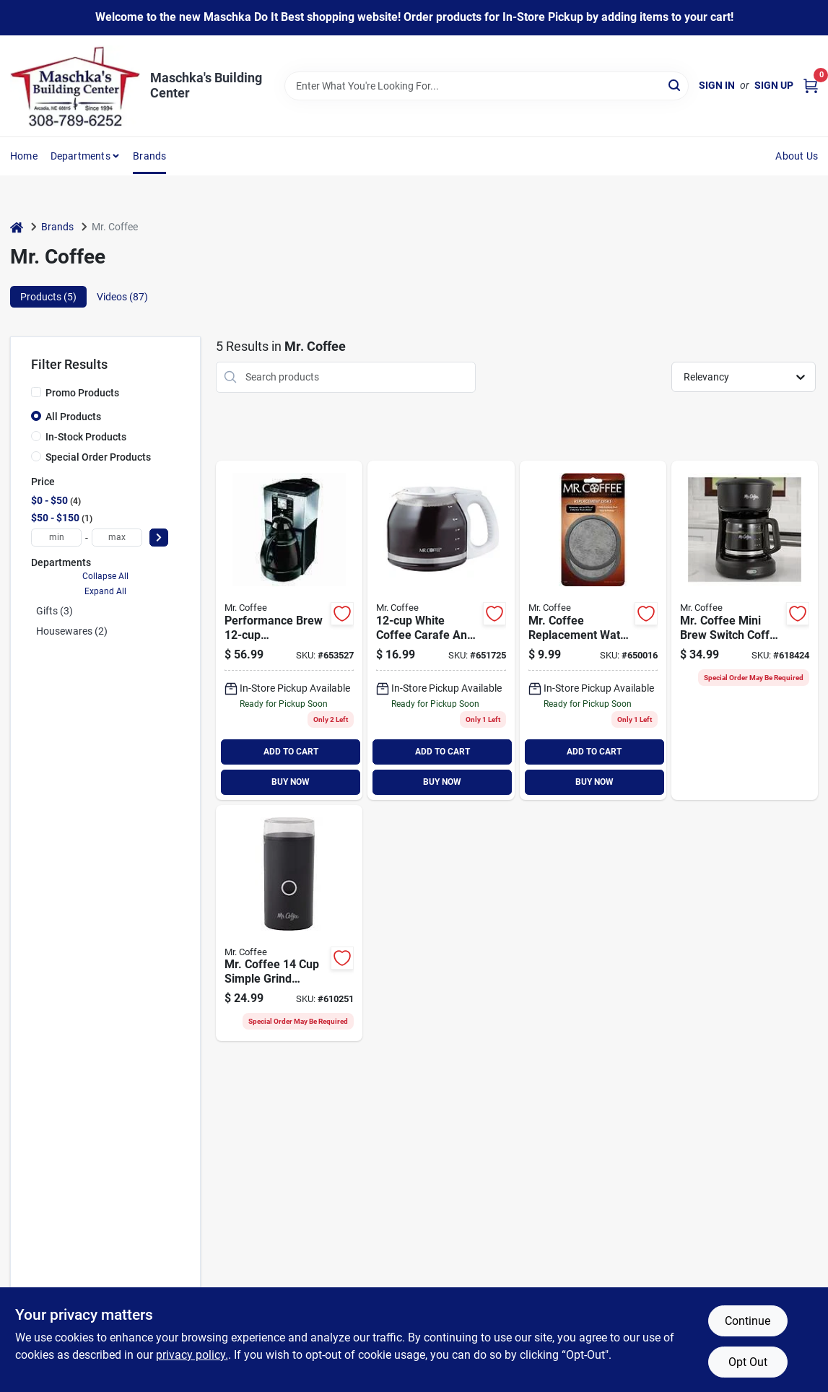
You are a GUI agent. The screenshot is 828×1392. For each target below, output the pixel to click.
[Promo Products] (36, 392)
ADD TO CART (290, 752)
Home (24, 156)
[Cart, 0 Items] (810, 85)
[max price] (117, 537)
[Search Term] (486, 85)
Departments (80, 156)
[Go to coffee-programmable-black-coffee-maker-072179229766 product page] (289, 630)
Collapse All (105, 576)
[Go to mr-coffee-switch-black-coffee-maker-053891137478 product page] (744, 630)
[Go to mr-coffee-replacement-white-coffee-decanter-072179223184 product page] (440, 630)
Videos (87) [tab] (122, 297)
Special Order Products (98, 457)
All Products (73, 416)
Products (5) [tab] (48, 297)
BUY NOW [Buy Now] (290, 782)
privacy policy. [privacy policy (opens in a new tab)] (192, 1355)
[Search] (675, 85)
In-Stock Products (85, 436)
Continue (747, 1321)
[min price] (56, 537)
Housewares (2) (72, 631)
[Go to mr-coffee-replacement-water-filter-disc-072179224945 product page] (593, 630)
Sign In (717, 85)
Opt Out (747, 1362)
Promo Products (82, 392)
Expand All (105, 591)
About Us (796, 156)
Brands (149, 156)
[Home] (16, 227)
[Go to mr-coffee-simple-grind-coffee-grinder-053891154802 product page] (289, 923)
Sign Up (773, 85)
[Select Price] (158, 537)
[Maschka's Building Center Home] (75, 85)
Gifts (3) (54, 611)
